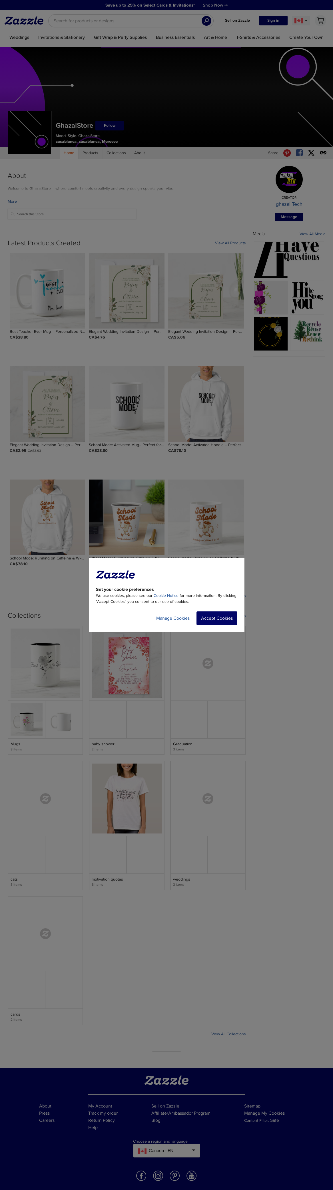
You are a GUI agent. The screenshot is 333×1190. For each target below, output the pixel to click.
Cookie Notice (166, 595)
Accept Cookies (217, 618)
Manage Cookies (173, 618)
